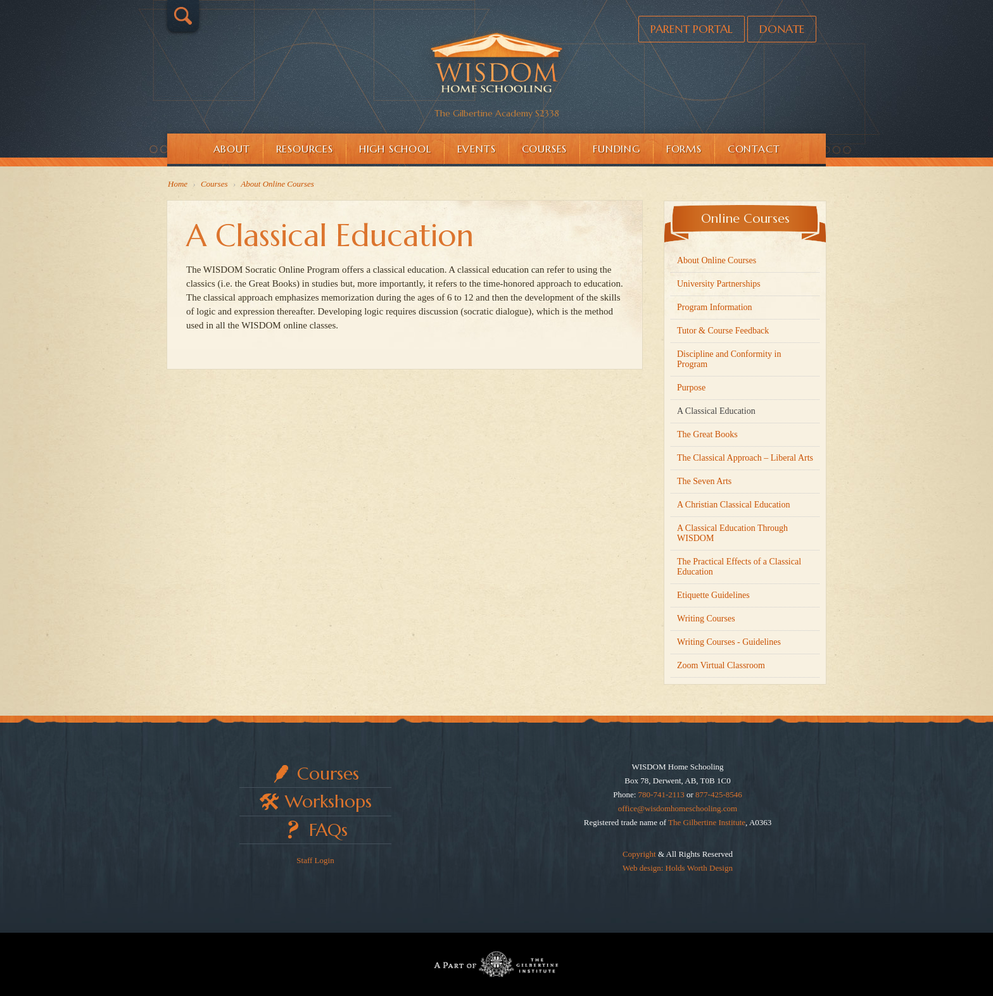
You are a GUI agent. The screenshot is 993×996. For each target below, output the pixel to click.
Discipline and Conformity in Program (729, 359)
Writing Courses (706, 618)
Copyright (639, 854)
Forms (684, 148)
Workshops (328, 801)
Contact (754, 148)
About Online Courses (716, 260)
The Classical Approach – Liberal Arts (745, 458)
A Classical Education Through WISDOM (732, 533)
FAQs (328, 830)
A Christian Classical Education (733, 504)
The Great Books (707, 434)
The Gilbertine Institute (706, 822)
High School (395, 148)
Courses (544, 148)
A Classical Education (716, 411)
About (231, 148)
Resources (304, 148)
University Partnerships (719, 284)
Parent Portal (691, 29)
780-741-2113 (661, 794)
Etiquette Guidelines (713, 595)
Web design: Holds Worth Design (678, 868)
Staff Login (315, 860)
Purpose (691, 387)
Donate (781, 29)
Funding (616, 148)
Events (476, 148)
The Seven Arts (704, 481)
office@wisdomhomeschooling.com (677, 808)
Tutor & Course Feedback (723, 330)
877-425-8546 (718, 794)
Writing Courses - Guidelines (729, 642)
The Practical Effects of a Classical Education (739, 566)
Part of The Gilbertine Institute (496, 964)
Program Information (714, 307)
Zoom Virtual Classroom (721, 665)
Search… (183, 16)
